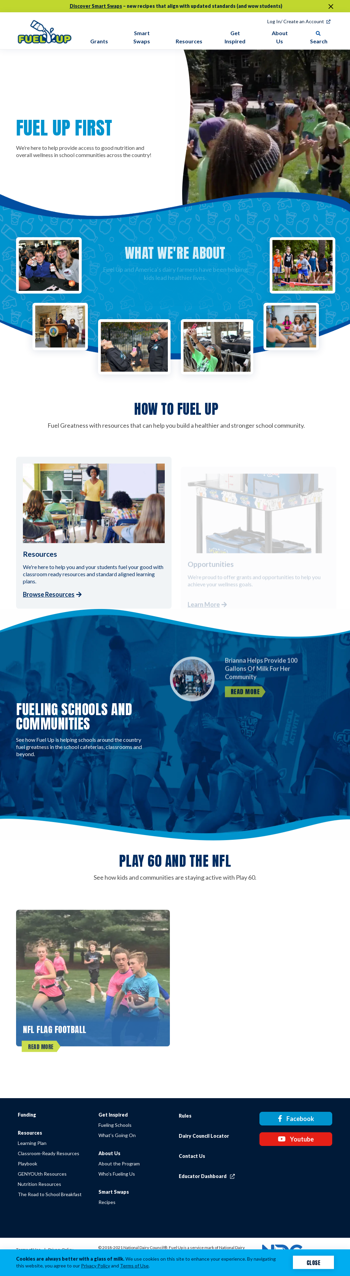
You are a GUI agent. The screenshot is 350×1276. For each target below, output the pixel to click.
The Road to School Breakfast (50, 1194)
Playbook (27, 1163)
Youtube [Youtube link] (296, 1139)
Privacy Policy (95, 1265)
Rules (185, 1116)
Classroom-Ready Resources (48, 1153)
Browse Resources (49, 594)
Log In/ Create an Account (295, 21)
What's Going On (117, 1135)
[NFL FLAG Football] (93, 988)
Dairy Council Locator (204, 1136)
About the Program (119, 1163)
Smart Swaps (113, 1192)
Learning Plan (32, 1143)
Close (314, 1262)
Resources (30, 1133)
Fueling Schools (115, 1125)
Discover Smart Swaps (96, 6)
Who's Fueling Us (116, 1174)
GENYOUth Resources (42, 1174)
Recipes (107, 1202)
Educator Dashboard (207, 1176)
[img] (44, 31)
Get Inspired (113, 1115)
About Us (109, 1153)
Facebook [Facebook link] (296, 1118)
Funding (27, 1115)
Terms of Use (134, 1265)
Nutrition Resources (39, 1184)
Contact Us (192, 1156)
